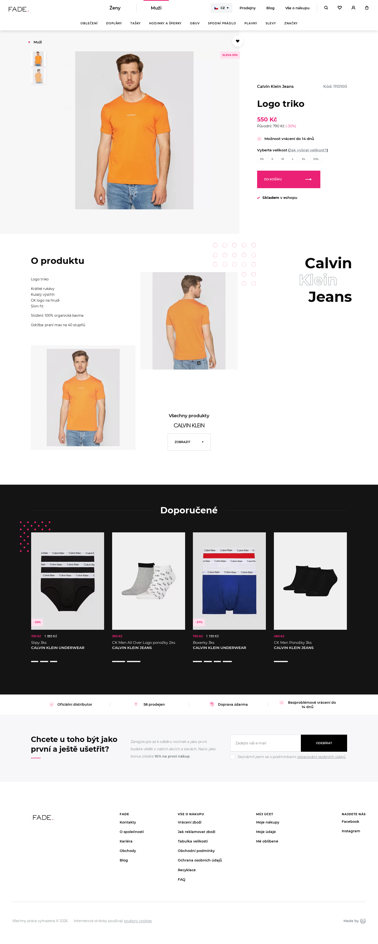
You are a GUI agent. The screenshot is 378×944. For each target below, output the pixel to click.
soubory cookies (138, 915)
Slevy (271, 26)
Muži (156, 9)
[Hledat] (326, 9)
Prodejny (248, 10)
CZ (219, 10)
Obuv (195, 26)
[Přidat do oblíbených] (237, 44)
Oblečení (89, 26)
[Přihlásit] (353, 9)
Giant (363, 915)
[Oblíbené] (340, 9)
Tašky (135, 26)
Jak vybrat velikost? (308, 153)
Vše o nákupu (297, 10)
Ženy (114, 9)
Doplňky (114, 26)
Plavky (250, 26)
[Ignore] (288, 754)
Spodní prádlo (222, 26)
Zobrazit (182, 445)
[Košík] (366, 9)
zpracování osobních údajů (321, 750)
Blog (270, 10)
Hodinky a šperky (165, 26)
